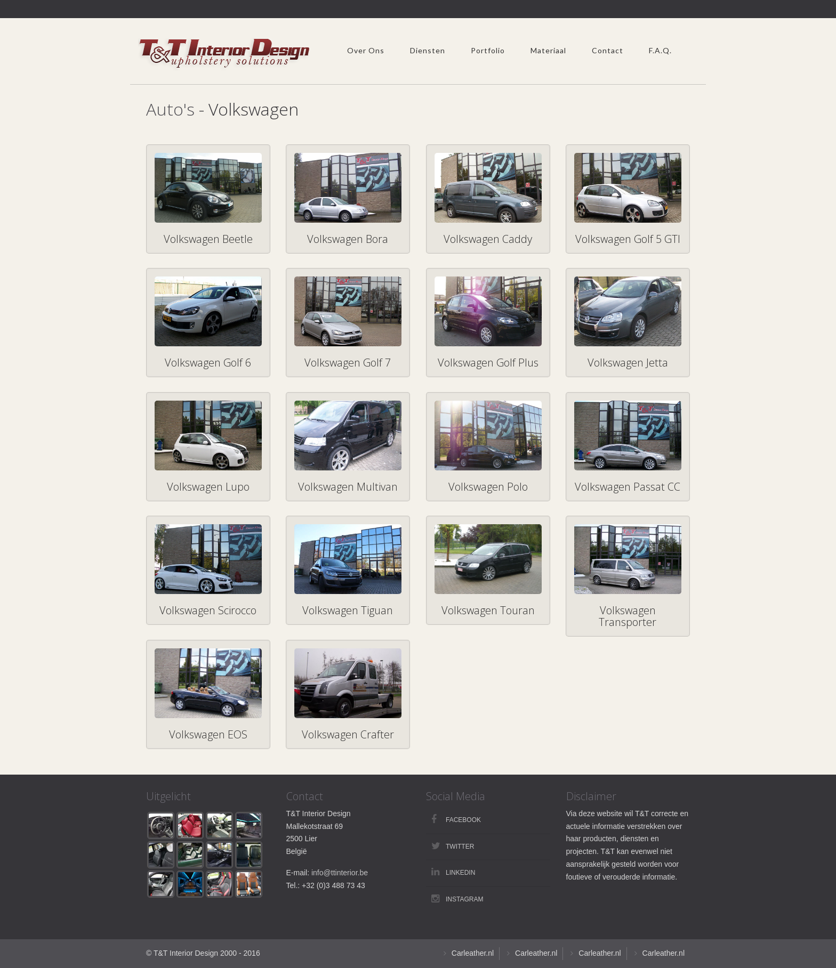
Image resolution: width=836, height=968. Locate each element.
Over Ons (365, 50)
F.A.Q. (660, 50)
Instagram (464, 899)
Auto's (170, 108)
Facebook (463, 820)
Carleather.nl (473, 953)
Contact (607, 50)
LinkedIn (460, 872)
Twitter (460, 846)
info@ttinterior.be (339, 872)
